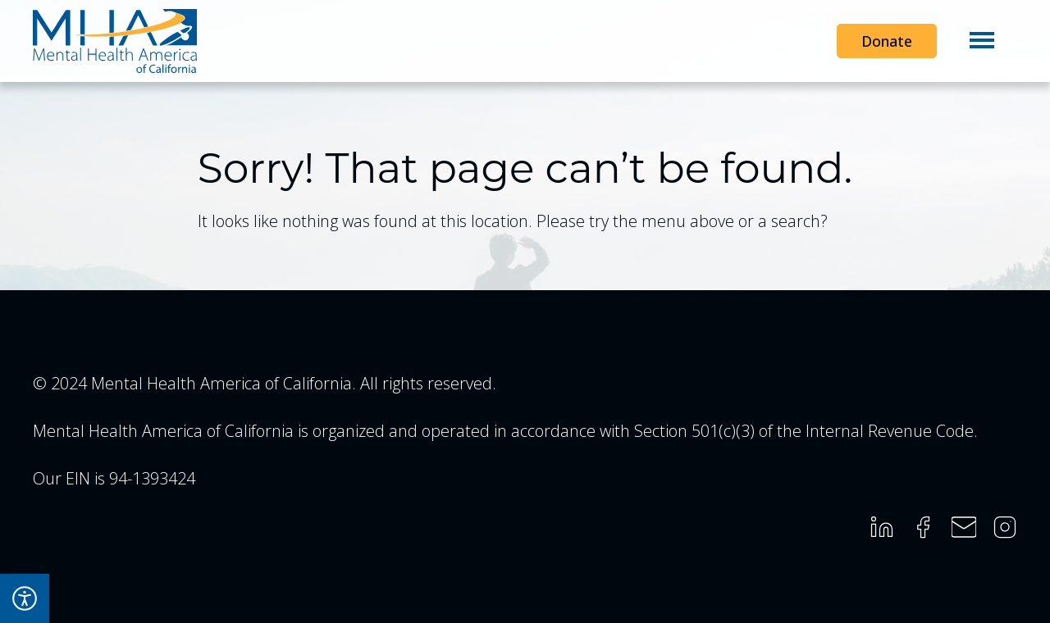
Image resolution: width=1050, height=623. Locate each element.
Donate (886, 41)
